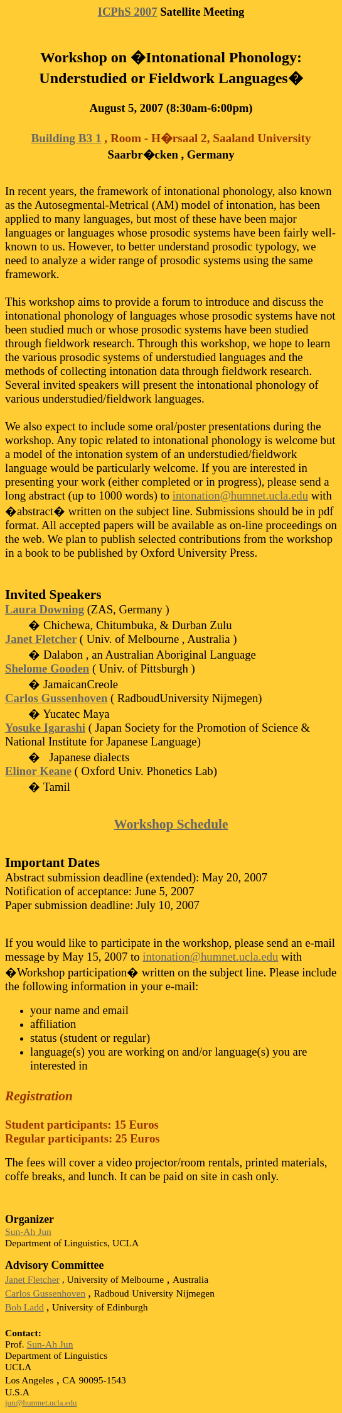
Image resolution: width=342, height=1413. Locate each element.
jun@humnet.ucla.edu (41, 1402)
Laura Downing (44, 609)
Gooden (47, 668)
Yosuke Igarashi (45, 727)
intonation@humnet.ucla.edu (240, 495)
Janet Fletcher (41, 638)
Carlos (56, 698)
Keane (38, 771)
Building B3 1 (66, 138)
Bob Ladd (24, 1307)
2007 (128, 11)
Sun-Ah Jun (28, 1231)
